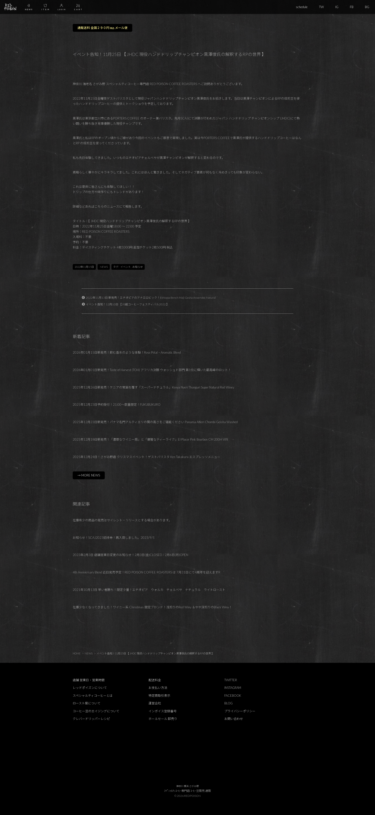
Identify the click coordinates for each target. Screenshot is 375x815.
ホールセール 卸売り (163, 719)
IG (336, 7)
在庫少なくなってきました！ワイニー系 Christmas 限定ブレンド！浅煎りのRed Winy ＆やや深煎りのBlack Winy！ (152, 607)
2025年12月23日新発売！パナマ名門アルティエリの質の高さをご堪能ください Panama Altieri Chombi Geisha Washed (155, 422)
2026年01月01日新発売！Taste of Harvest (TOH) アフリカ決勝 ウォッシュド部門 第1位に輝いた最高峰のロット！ (152, 370)
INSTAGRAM (232, 688)
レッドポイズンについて (90, 688)
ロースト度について (86, 703)
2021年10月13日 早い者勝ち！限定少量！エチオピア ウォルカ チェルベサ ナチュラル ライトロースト (149, 590)
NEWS (104, 266)
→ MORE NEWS (88, 475)
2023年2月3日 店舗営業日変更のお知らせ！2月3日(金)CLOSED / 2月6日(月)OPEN (130, 555)
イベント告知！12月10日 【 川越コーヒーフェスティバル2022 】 (127, 304)
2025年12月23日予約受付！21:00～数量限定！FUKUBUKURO (116, 404)
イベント (125, 266)
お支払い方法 (158, 688)
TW (321, 7)
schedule (302, 7)
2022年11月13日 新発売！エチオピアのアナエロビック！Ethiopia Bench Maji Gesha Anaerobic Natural (151, 297)
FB (351, 7)
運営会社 (155, 703)
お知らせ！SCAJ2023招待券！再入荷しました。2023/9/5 (113, 538)
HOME (77, 653)
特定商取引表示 (159, 695)
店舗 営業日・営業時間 (89, 680)
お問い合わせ (233, 719)
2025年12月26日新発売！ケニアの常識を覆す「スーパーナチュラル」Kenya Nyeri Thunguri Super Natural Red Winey (153, 387)
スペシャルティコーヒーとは (93, 695)
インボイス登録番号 (162, 711)
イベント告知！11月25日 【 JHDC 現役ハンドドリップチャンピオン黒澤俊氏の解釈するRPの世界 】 (155, 653)
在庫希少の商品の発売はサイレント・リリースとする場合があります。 (122, 520)
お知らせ (137, 266)
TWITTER (230, 680)
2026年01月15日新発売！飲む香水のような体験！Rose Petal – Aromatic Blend (127, 352)
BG (367, 7)
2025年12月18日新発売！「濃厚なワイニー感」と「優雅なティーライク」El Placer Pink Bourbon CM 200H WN (150, 439)
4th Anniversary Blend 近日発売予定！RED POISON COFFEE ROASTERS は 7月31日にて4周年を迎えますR (146, 572)
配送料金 (155, 680)
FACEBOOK (232, 695)
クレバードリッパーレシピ (91, 719)
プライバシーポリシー (239, 711)
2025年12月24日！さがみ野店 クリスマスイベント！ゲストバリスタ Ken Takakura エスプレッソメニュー (146, 457)
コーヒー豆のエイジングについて (96, 711)
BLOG (228, 703)
